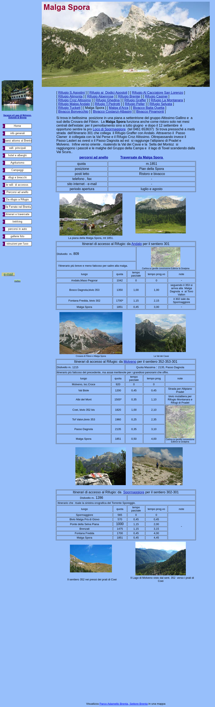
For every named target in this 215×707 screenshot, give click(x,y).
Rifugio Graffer (135, 100)
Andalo (136, 244)
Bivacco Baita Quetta (148, 108)
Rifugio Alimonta (70, 96)
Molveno (130, 361)
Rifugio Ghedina (108, 100)
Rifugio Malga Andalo (74, 104)
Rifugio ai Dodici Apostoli (108, 92)
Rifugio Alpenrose (100, 96)
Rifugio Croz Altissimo (74, 100)
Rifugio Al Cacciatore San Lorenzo (157, 92)
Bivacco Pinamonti (150, 111)
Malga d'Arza (118, 108)
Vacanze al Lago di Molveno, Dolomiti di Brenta (17, 116)
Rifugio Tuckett (69, 108)
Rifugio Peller (135, 104)
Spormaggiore (133, 492)
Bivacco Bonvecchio (73, 111)
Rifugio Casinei (156, 96)
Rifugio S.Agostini (71, 92)
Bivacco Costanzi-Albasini (112, 111)
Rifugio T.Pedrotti (107, 104)
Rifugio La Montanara (167, 100)
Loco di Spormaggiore (109, 129)
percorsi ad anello (93, 157)
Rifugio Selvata (160, 104)
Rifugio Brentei (129, 96)
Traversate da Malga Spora (142, 157)
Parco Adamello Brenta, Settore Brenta (124, 703)
